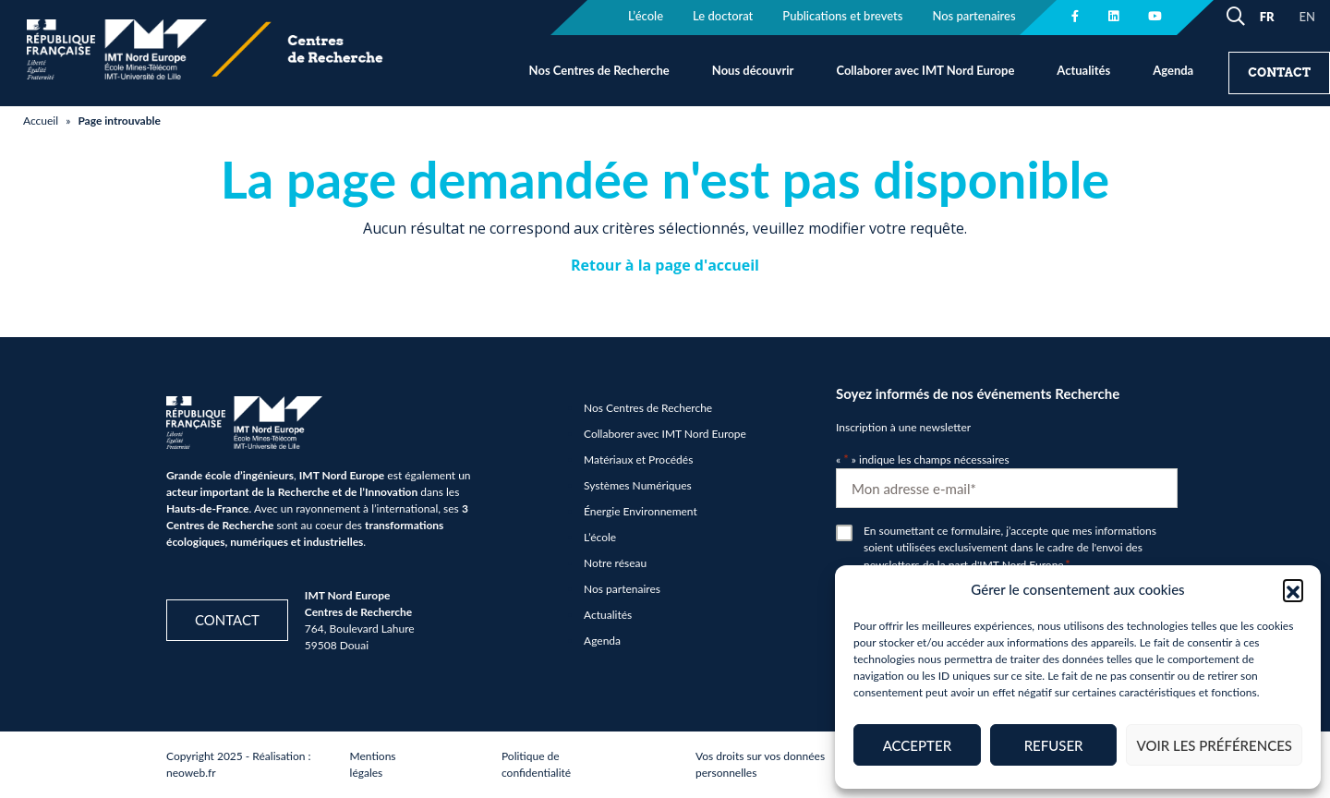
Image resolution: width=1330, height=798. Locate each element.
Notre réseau (615, 563)
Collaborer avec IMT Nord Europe (925, 70)
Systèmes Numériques (638, 485)
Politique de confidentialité (536, 764)
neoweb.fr (191, 773)
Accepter (917, 745)
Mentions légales (373, 764)
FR (1267, 16)
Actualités (1083, 70)
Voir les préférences (1214, 745)
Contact (1279, 72)
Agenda (1173, 70)
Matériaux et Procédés (638, 459)
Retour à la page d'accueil (665, 265)
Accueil (40, 120)
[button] (1293, 589)
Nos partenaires (622, 589)
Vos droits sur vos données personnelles (760, 764)
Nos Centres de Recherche (599, 70)
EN (1307, 16)
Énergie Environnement (640, 511)
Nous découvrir (753, 70)
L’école (600, 537)
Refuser (1053, 745)
